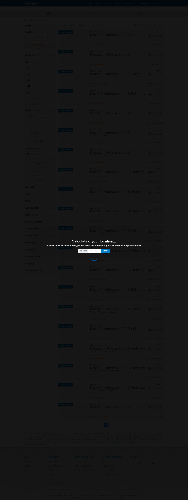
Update (105, 251)
